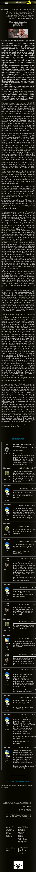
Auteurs (20, 843)
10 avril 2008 (27, 811)
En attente (21, 829)
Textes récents (10, 849)
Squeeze (21, 853)
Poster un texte (23, 827)
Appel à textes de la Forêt (26, 9)
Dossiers (13, 9)
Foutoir (8, 835)
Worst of (20, 836)
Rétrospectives (22, 841)
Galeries (9, 833)
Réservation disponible (18, 22)
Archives (21, 838)
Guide (8, 827)
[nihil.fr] (20, 849)
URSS (8, 850)
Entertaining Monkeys (22, 851)
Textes (24, 826)
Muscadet (19, 25)
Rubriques (21, 830)
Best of (20, 835)
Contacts (9, 829)
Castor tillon (7, 559)
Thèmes (20, 833)
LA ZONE (4, 9)
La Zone (18, 2)
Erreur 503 (9, 836)
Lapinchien (7, 485)
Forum (8, 832)
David (7, 444)
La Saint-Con (10, 830)
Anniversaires (22, 839)
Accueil (12, 826)
